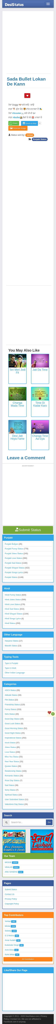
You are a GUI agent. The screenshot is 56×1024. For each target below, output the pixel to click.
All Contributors (28, 959)
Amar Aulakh (10, 940)
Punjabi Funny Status (14, 549)
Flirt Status (9, 700)
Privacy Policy (11, 899)
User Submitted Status (14, 799)
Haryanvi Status (12, 641)
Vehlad (30, 135)
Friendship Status (12, 704)
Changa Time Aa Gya (40, 437)
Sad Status (9, 785)
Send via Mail (29, 123)
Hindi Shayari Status (13, 614)
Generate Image (18, 128)
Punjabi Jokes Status (14, 553)
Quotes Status (11, 766)
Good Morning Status (14, 728)
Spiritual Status (11, 795)
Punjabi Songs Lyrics (14, 572)
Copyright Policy (12, 904)
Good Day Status (12, 719)
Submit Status (11, 889)
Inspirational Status (13, 738)
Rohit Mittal (9, 954)
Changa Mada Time (17, 404)
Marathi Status (11, 645)
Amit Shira (9, 950)
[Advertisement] (28, 43)
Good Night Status (13, 733)
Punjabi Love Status (13, 558)
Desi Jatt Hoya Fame (17, 437)
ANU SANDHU (11, 872)
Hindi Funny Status (13, 595)
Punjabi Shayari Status (14, 568)
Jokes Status (10, 747)
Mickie (7, 926)
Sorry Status (10, 790)
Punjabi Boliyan (11, 544)
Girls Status (10, 714)
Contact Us (9, 894)
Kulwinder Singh (12, 945)
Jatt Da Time (40, 369)
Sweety (8, 931)
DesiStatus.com (32, 1016)
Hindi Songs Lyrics (13, 618)
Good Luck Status (12, 723)
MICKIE (8, 862)
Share (15, 123)
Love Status (10, 752)
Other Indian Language (15, 673)
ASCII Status (10, 690)
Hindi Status (10, 623)
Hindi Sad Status (12, 609)
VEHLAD (9, 867)
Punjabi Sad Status (13, 563)
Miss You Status (12, 757)
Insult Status (10, 742)
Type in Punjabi (11, 663)
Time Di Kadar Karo (40, 404)
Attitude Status (11, 695)
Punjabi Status (39, 139)
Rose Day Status (12, 780)
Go (49, 822)
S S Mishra (9, 935)
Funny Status (10, 709)
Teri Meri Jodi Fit (17, 371)
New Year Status (12, 761)
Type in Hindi (10, 668)
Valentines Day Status (14, 804)
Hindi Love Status (12, 604)
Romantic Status (12, 776)
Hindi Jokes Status (13, 599)
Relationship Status (13, 771)
